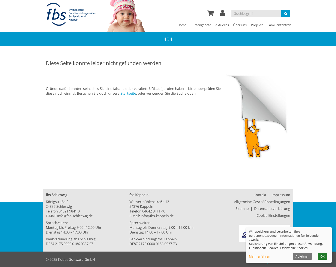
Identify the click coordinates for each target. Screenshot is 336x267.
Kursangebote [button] (201, 25)
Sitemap (242, 208)
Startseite (128, 93)
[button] (222, 14)
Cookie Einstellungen (273, 215)
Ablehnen (302, 256)
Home (181, 25)
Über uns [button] (240, 25)
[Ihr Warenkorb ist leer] (210, 14)
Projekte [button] (257, 25)
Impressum (281, 195)
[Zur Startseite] (72, 14)
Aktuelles (222, 25)
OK (322, 256)
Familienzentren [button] (279, 25)
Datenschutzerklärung (272, 208)
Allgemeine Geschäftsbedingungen (262, 201)
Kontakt (260, 195)
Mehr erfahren (259, 256)
